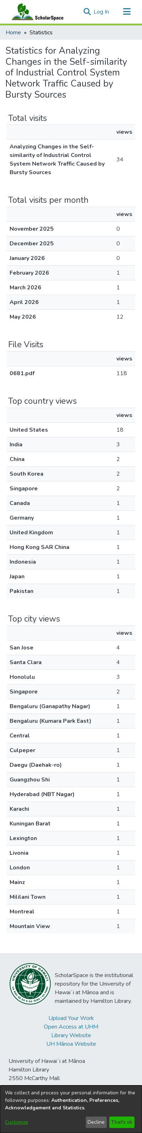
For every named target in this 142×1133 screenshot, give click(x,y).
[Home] (36, 12)
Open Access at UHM (71, 1027)
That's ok (121, 1122)
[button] (87, 12)
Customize (16, 1122)
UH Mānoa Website (71, 1044)
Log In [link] (102, 12)
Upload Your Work (71, 1018)
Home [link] (13, 32)
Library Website (71, 1035)
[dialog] (71, 1109)
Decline (96, 1122)
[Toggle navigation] (127, 12)
